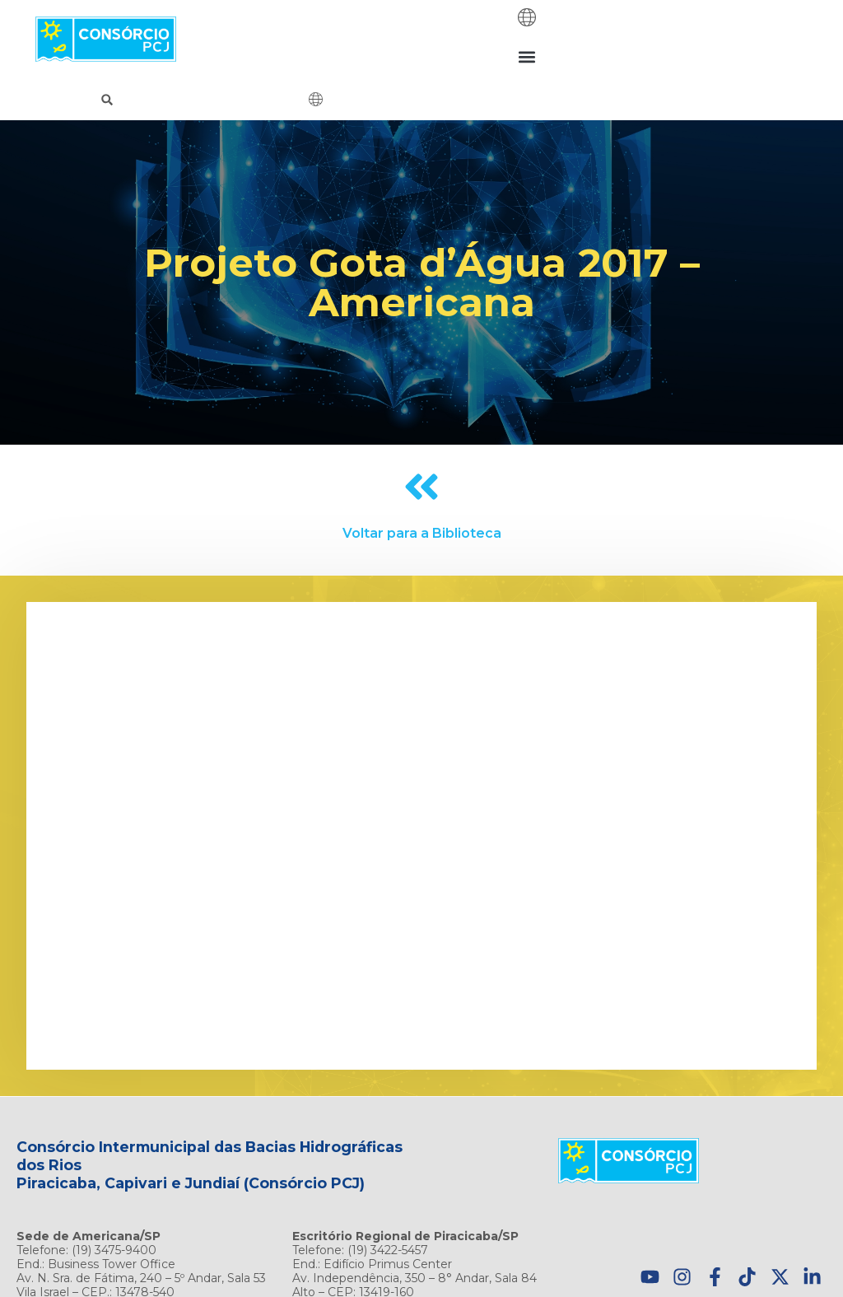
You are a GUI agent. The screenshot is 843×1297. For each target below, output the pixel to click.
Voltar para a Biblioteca (421, 533)
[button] (527, 56)
